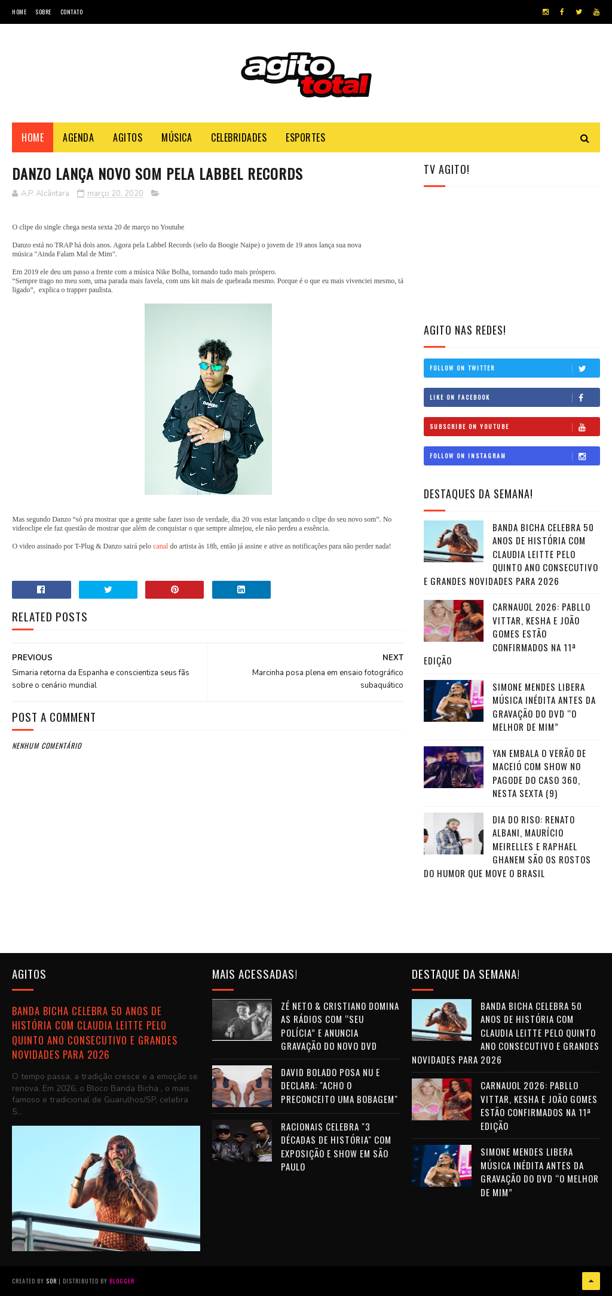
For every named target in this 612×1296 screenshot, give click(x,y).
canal (160, 546)
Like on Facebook (514, 397)
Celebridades (239, 137)
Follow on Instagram (514, 456)
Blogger (121, 1280)
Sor (51, 1280)
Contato (71, 11)
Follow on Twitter (514, 368)
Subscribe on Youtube (514, 426)
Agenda (78, 137)
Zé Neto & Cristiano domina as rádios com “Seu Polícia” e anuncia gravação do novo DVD (340, 1026)
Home (19, 11)
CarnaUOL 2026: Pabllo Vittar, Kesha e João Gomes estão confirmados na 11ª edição (507, 633)
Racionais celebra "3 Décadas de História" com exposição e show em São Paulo (336, 1147)
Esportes (305, 137)
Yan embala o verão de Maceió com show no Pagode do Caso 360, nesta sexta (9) (539, 773)
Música (176, 137)
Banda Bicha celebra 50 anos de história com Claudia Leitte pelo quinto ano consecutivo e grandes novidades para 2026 (511, 553)
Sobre (43, 11)
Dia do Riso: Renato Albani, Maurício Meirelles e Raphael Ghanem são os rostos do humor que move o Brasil (507, 846)
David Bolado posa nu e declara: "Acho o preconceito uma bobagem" (339, 1085)
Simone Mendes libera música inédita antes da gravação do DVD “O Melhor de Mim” (544, 707)
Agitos (127, 137)
